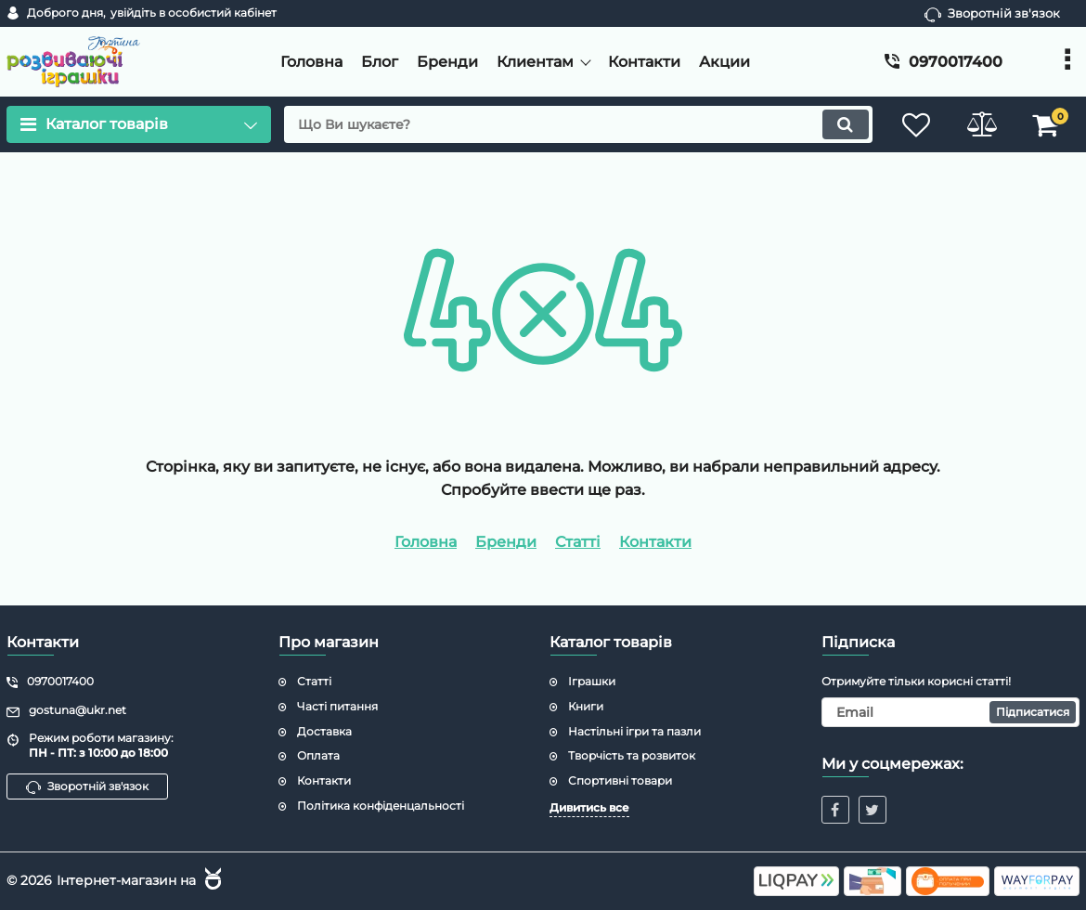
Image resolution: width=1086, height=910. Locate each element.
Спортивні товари (620, 780)
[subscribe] (950, 712)
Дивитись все (589, 807)
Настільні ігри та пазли (634, 731)
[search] (578, 124)
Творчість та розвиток (631, 755)
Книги (585, 706)
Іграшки (591, 681)
